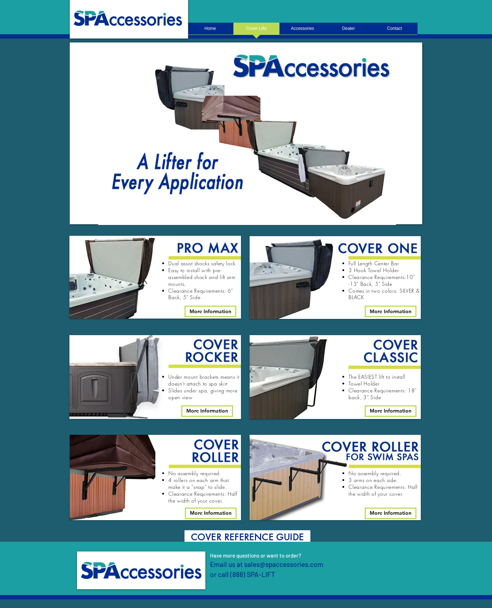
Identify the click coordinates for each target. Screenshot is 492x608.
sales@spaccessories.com (283, 564)
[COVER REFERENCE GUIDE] (247, 537)
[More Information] (210, 311)
